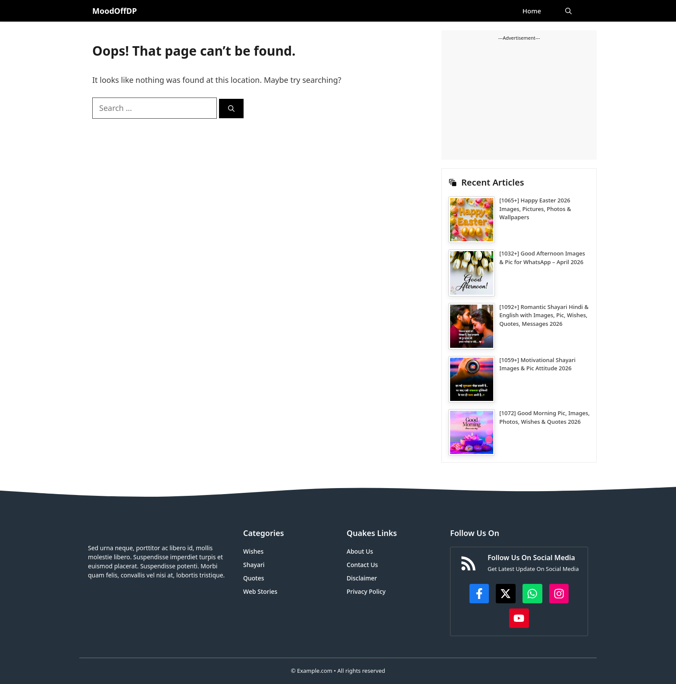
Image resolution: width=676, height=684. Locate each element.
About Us (360, 551)
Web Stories (260, 591)
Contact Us (362, 565)
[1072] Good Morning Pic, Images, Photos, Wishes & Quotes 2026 (544, 417)
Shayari (254, 565)
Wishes (253, 551)
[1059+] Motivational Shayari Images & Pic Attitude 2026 (537, 364)
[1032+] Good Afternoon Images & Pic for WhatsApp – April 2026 (542, 257)
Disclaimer (362, 578)
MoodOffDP (114, 11)
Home (532, 10)
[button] (568, 11)
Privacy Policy (366, 591)
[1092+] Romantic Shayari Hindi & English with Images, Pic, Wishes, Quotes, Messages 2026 (543, 315)
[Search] (231, 108)
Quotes (253, 578)
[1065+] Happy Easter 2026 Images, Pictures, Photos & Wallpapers (535, 208)
